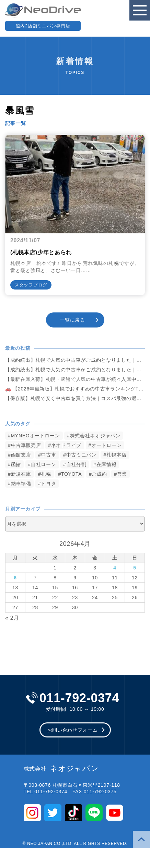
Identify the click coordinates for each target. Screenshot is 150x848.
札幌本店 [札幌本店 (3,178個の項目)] (116, 455)
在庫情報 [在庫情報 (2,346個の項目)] (106, 464)
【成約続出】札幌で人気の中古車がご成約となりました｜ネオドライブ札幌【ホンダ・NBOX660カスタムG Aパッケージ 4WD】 (75, 369)
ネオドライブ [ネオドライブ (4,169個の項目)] (66, 445)
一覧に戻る (72, 320)
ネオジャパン (61, 768)
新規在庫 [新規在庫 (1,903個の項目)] (21, 474)
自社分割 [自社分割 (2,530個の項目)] (76, 464)
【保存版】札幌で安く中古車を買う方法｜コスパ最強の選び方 (75, 398)
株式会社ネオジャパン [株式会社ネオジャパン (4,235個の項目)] (95, 435)
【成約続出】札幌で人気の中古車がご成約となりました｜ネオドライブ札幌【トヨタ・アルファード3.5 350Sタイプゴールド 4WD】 (75, 360)
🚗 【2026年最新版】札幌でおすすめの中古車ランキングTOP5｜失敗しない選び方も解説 (75, 388)
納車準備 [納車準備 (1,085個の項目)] (21, 483)
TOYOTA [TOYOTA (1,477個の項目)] (71, 474)
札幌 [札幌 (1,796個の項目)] (46, 474)
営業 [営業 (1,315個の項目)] (122, 474)
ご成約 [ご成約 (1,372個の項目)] (99, 474)
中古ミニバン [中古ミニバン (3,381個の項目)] (81, 455)
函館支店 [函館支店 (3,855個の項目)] (21, 455)
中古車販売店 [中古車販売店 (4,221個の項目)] (26, 445)
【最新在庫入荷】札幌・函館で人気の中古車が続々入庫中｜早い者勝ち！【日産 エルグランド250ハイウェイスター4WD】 (75, 379)
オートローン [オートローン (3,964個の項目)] (106, 445)
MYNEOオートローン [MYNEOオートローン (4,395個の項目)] (35, 435)
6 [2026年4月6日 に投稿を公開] (15, 577)
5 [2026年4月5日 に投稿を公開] (134, 567)
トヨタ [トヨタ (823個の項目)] (48, 483)
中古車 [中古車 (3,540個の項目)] (48, 455)
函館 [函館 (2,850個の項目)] (16, 464)
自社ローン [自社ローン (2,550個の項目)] (43, 464)
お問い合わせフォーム (72, 730)
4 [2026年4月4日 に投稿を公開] (114, 567)
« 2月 (12, 618)
